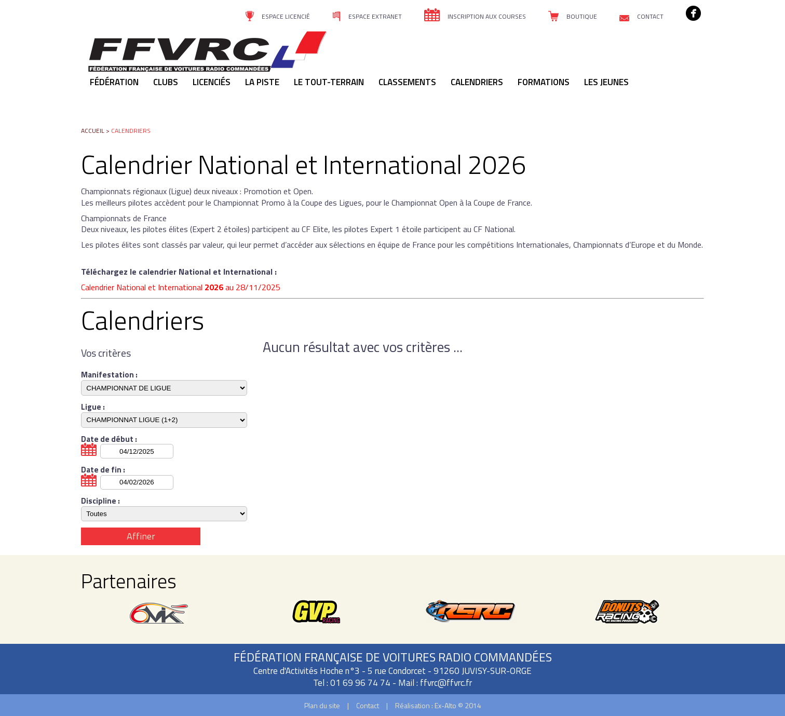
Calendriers (131, 131)
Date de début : (109, 439)
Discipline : (100, 501)
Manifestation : (109, 375)
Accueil (92, 131)
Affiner (141, 536)
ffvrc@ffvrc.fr (446, 683)
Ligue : (93, 407)
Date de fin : (103, 470)
